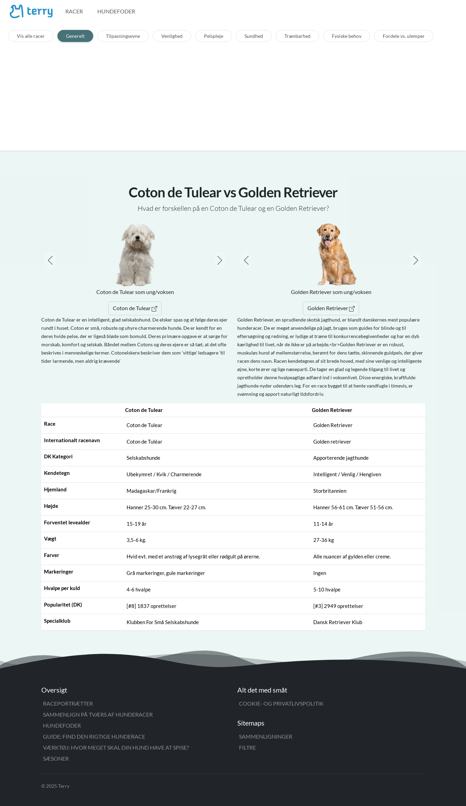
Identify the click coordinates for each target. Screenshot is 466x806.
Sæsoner (56, 758)
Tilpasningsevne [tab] (123, 36)
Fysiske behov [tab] (346, 36)
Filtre (247, 747)
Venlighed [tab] (172, 36)
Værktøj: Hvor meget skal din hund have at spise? (116, 747)
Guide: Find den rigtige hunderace (94, 736)
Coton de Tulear (135, 308)
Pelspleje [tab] (213, 36)
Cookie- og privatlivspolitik (281, 703)
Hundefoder (116, 11)
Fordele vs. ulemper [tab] (404, 36)
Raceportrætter (68, 703)
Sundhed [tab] (254, 36)
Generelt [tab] (75, 36)
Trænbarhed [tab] (297, 36)
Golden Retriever (331, 308)
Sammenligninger (265, 736)
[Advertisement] (233, 93)
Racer (74, 11)
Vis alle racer (31, 36)
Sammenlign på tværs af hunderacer (98, 714)
